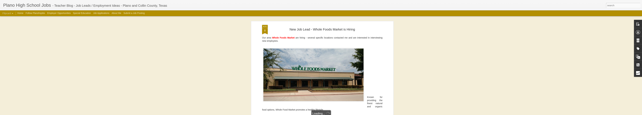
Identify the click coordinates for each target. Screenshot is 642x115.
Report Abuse (376, 113)
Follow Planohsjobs (35, 13)
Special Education (82, 13)
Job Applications (101, 13)
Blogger (367, 113)
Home (20, 13)
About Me (116, 13)
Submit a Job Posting (134, 13)
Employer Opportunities (59, 13)
